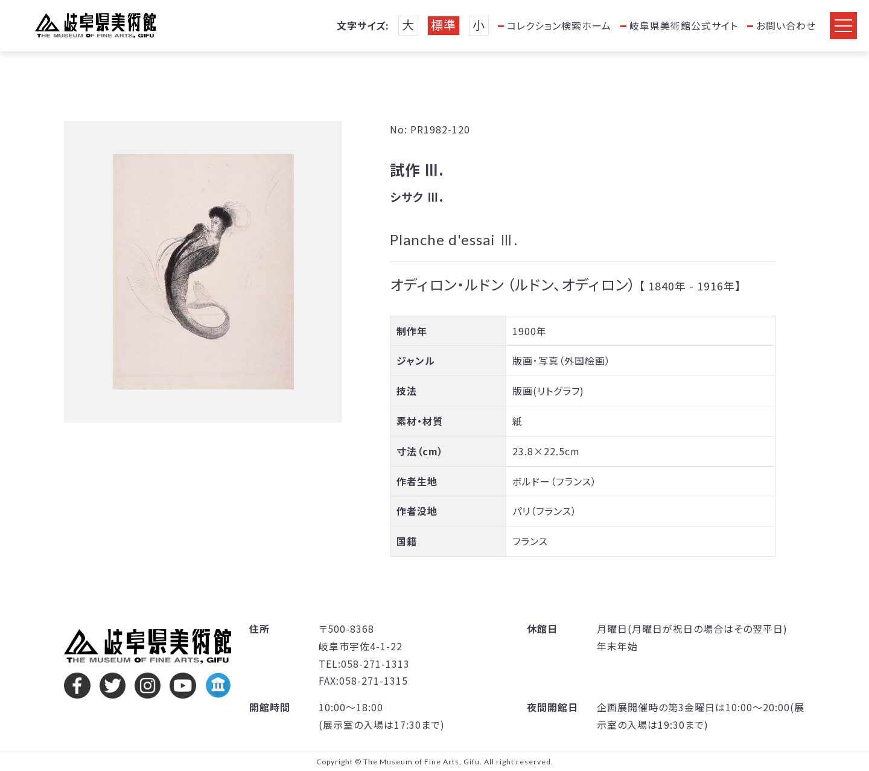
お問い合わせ (786, 25)
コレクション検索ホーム (559, 25)
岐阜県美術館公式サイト (683, 25)
